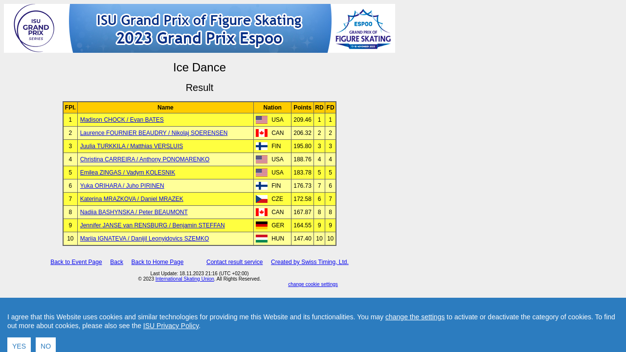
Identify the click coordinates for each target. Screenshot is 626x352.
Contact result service (234, 262)
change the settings (415, 332)
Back (116, 262)
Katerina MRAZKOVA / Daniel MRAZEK (131, 199)
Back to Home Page (158, 262)
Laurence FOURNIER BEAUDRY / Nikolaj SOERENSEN (154, 133)
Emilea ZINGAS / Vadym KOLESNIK (128, 172)
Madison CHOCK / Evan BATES (122, 119)
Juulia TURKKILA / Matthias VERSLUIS (131, 146)
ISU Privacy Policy (171, 341)
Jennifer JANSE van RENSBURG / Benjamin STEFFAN (152, 225)
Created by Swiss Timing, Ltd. (310, 262)
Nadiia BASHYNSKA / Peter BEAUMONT (134, 212)
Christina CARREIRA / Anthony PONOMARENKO (145, 159)
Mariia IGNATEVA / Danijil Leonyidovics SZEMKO (144, 238)
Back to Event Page (76, 262)
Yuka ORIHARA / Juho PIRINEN (122, 185)
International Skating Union (185, 279)
